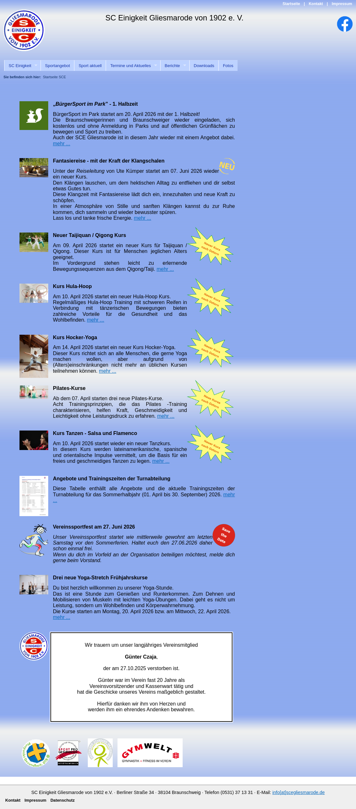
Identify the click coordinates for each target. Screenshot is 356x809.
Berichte (173, 65)
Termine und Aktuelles (131, 65)
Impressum (342, 4)
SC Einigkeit (20, 65)
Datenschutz (62, 800)
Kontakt (316, 4)
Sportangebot (57, 65)
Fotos (228, 65)
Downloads (204, 65)
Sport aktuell (90, 65)
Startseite (291, 4)
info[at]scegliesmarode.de (298, 792)
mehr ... (61, 143)
